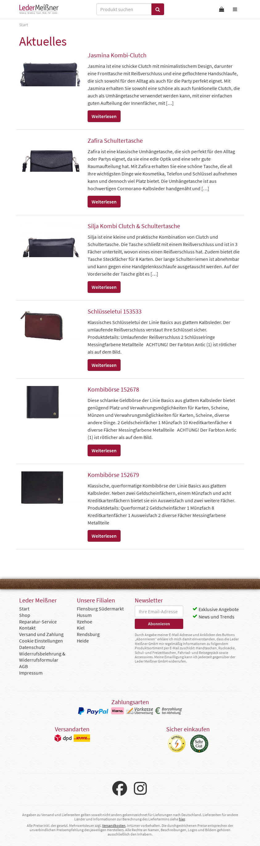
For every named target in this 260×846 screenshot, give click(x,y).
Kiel (81, 628)
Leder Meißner (39, 9)
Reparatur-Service (38, 621)
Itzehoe (84, 621)
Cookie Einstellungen (41, 641)
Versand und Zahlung (41, 634)
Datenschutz (32, 647)
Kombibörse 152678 (113, 389)
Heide (83, 641)
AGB (23, 666)
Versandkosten (114, 825)
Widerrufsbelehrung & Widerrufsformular (42, 657)
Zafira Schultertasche (115, 140)
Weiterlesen (104, 116)
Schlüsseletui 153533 (115, 311)
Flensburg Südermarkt (100, 609)
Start (24, 609)
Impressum (31, 673)
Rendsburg (88, 634)
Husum (84, 615)
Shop (24, 615)
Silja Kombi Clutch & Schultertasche (134, 226)
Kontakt (27, 628)
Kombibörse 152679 (113, 474)
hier (182, 819)
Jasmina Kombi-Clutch (117, 55)
